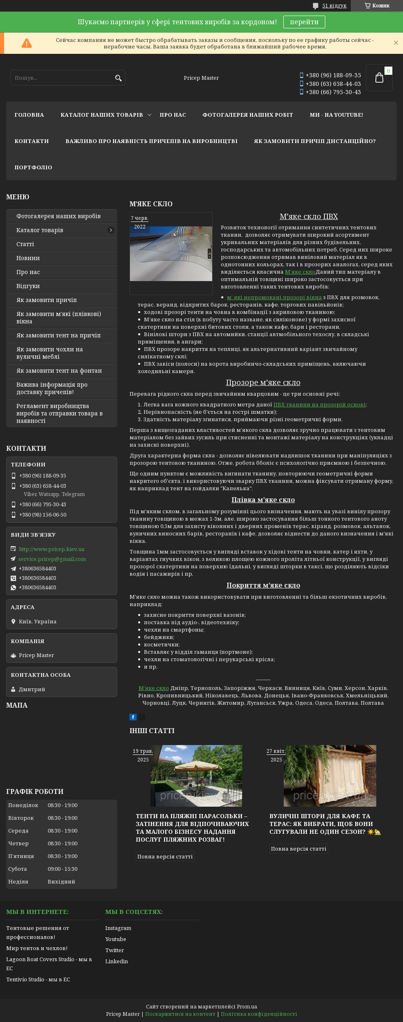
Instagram (118, 928)
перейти (304, 21)
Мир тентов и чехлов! (36, 948)
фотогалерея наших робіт (247, 114)
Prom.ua (247, 1006)
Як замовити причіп (46, 300)
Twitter (114, 950)
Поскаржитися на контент (180, 1013)
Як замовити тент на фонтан (59, 370)
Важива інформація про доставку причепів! (52, 388)
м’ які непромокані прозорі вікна (274, 297)
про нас (173, 114)
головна (29, 114)
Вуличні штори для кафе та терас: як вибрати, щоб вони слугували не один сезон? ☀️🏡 (325, 823)
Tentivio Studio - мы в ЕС (38, 979)
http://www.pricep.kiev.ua (51, 549)
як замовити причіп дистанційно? (315, 141)
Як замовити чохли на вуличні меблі (49, 353)
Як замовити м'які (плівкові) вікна (58, 317)
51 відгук (334, 5)
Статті (25, 244)
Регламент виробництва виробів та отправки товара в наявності (59, 413)
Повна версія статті (165, 856)
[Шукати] (118, 78)
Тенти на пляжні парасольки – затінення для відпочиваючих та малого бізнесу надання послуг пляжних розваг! (192, 827)
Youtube (115, 939)
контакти (31, 141)
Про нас (28, 272)
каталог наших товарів (101, 114)
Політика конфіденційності (259, 1013)
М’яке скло (300, 271)
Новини (28, 258)
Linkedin (116, 961)
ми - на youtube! (336, 114)
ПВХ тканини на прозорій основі (319, 404)
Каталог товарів (39, 230)
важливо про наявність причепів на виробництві (151, 141)
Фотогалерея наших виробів (58, 216)
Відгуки (28, 286)
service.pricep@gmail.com (52, 559)
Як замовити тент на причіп (58, 335)
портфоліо (33, 167)
